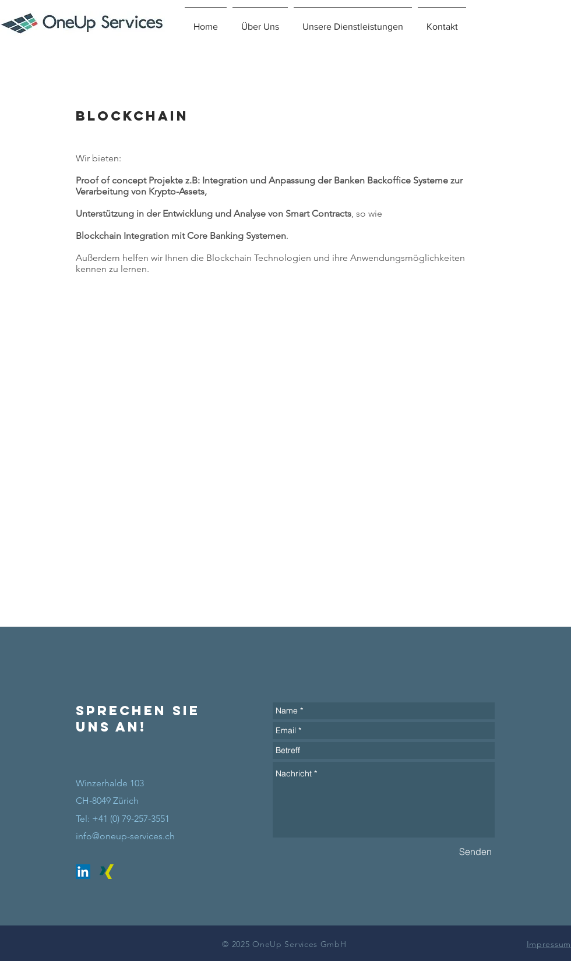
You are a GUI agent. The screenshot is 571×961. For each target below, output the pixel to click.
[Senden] (475, 851)
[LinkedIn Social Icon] (83, 871)
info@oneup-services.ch (125, 836)
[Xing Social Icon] (107, 871)
